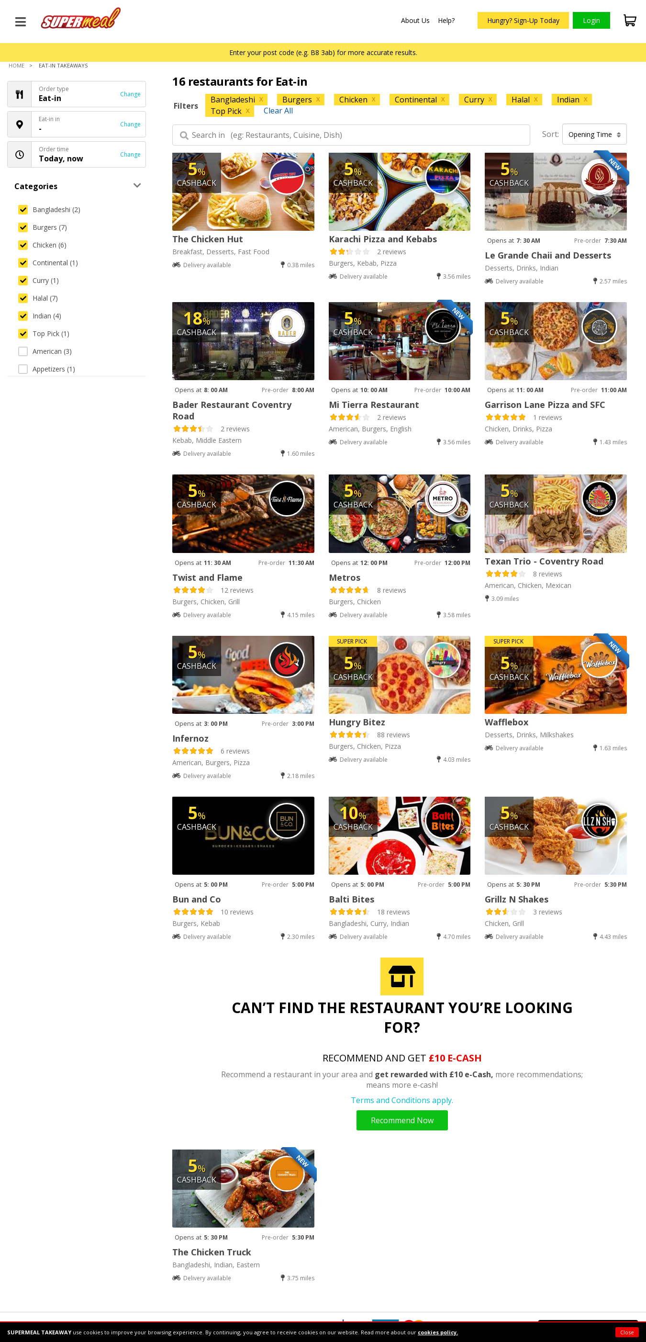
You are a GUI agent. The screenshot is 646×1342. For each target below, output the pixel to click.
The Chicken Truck (211, 1252)
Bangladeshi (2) (49, 209)
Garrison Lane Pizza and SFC (545, 404)
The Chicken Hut (207, 239)
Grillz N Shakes (516, 899)
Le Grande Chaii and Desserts (548, 255)
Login (591, 20)
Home (16, 65)
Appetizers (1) (46, 368)
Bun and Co (196, 899)
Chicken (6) (42, 244)
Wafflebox (506, 722)
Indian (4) (39, 315)
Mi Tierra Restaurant (374, 404)
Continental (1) (48, 262)
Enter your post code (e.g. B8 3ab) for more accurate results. (323, 52)
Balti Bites (351, 899)
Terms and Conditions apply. (402, 1100)
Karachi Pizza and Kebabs (383, 239)
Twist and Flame (207, 577)
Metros (344, 577)
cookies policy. (438, 1332)
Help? (446, 20)
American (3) (45, 351)
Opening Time (594, 134)
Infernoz (190, 738)
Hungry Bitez (357, 722)
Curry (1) (38, 280)
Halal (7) (38, 298)
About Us (415, 20)
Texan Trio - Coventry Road (544, 561)
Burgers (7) (42, 227)
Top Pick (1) (43, 333)
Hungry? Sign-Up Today (523, 20)
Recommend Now (402, 1120)
